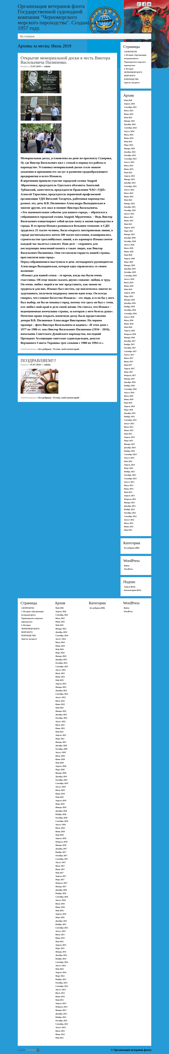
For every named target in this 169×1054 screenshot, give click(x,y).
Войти (126, 566)
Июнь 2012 (128, 527)
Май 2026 (128, 100)
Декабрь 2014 (130, 448)
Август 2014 (129, 458)
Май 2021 (128, 224)
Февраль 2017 (130, 375)
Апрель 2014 (129, 465)
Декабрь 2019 (130, 269)
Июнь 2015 (128, 430)
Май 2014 (128, 461)
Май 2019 (128, 289)
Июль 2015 (128, 427)
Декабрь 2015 (130, 413)
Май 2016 (128, 403)
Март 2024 (128, 145)
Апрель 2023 (129, 176)
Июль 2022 (128, 193)
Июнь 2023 (128, 169)
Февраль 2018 (130, 334)
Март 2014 (128, 468)
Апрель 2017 (129, 369)
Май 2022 (128, 200)
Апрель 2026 (129, 104)
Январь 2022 (129, 204)
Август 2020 (129, 245)
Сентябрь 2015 (130, 420)
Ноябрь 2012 (129, 509)
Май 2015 (128, 434)
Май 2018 (128, 327)
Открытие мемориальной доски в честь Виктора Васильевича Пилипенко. (65, 60)
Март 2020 (128, 262)
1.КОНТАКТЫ (130, 52)
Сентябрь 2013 (130, 479)
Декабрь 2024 (130, 124)
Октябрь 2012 (130, 513)
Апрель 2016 (129, 406)
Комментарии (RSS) (132, 590)
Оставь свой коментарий (66, 349)
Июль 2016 (128, 396)
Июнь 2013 (128, 489)
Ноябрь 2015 (129, 417)
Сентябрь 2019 (130, 276)
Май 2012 (128, 530)
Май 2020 (128, 255)
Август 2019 (129, 279)
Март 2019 (128, 296)
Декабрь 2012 (130, 506)
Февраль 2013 (130, 499)
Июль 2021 (128, 217)
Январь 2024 (129, 149)
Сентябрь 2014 (130, 454)
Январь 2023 (129, 179)
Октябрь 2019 (130, 272)
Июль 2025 (128, 111)
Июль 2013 (128, 485)
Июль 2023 (128, 166)
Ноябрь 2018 (129, 307)
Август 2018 (129, 317)
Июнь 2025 (128, 114)
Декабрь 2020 (130, 238)
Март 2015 (128, 441)
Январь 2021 (129, 234)
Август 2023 (129, 162)
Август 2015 (129, 424)
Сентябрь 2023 (130, 159)
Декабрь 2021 (130, 207)
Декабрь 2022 (130, 183)
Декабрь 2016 (130, 382)
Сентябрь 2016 (130, 389)
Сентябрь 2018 (130, 314)
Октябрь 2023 (130, 155)
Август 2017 (129, 355)
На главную (27, 36)
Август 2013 (129, 482)
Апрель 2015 (129, 437)
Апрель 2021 (129, 228)
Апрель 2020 (129, 259)
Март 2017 (128, 372)
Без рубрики (44, 349)
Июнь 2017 (128, 362)
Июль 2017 (128, 358)
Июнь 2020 (128, 252)
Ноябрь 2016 (129, 386)
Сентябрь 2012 (130, 516)
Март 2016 (128, 410)
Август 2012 (129, 520)
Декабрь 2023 (130, 152)
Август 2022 (129, 190)
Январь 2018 (129, 338)
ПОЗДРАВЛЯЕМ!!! (38, 360)
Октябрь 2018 (130, 310)
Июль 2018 (128, 320)
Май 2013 (128, 492)
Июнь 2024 (128, 138)
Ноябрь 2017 (129, 344)
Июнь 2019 (128, 286)
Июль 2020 (128, 248)
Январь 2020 (129, 265)
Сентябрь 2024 (130, 128)
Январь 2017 (129, 379)
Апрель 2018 (129, 331)
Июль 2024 (128, 135)
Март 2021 (128, 231)
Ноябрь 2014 (129, 451)
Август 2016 (129, 393)
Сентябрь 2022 (130, 186)
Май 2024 (128, 142)
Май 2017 (128, 365)
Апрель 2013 (129, 496)
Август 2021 (129, 214)
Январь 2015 (129, 444)
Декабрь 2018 (130, 303)
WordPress (128, 569)
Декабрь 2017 (130, 341)
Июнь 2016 (128, 399)
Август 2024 (129, 131)
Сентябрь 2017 (130, 351)
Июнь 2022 (128, 197)
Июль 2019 (128, 283)
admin (47, 66)
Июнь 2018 (128, 324)
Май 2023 (128, 173)
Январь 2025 (129, 121)
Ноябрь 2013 (129, 472)
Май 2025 (128, 118)
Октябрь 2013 (130, 475)
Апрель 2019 (129, 293)
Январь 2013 (129, 503)
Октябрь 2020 (130, 241)
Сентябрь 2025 (130, 107)
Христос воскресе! (132, 83)
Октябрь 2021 (130, 210)
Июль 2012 (128, 523)
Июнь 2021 (128, 221)
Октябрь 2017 (130, 348)
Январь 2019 (129, 300)
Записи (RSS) (129, 587)
